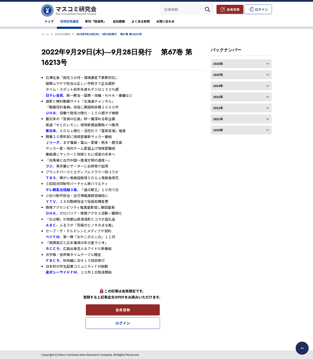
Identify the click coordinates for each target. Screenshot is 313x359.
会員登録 (233, 9)
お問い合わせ (165, 21)
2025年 (241, 74)
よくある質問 (141, 21)
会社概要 (119, 21)
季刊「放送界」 (95, 21)
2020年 (241, 130)
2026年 (241, 63)
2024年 (241, 86)
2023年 (241, 97)
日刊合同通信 (69, 21)
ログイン (261, 9)
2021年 (241, 119)
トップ (49, 21)
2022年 (241, 108)
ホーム (45, 34)
